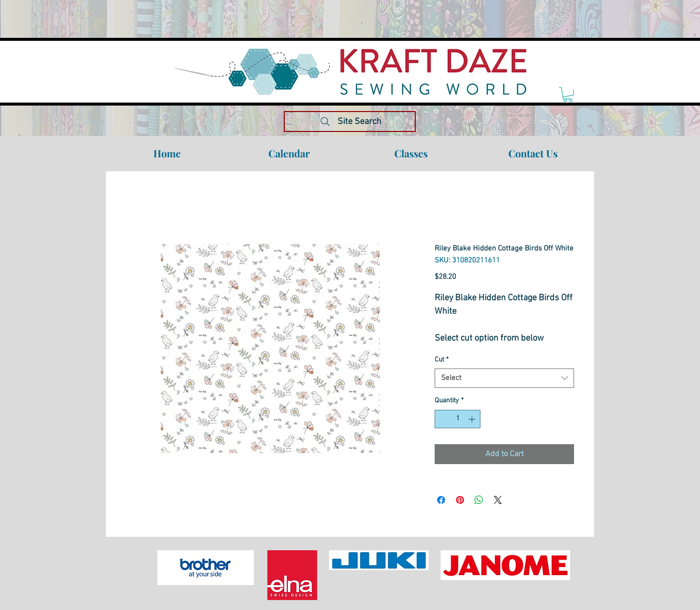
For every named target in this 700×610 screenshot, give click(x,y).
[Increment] (473, 419)
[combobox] (504, 378)
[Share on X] (498, 500)
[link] (568, 94)
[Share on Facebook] (441, 500)
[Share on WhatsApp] (479, 500)
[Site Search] (350, 121)
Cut (442, 360)
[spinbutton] (458, 419)
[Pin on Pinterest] (460, 500)
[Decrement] (442, 419)
